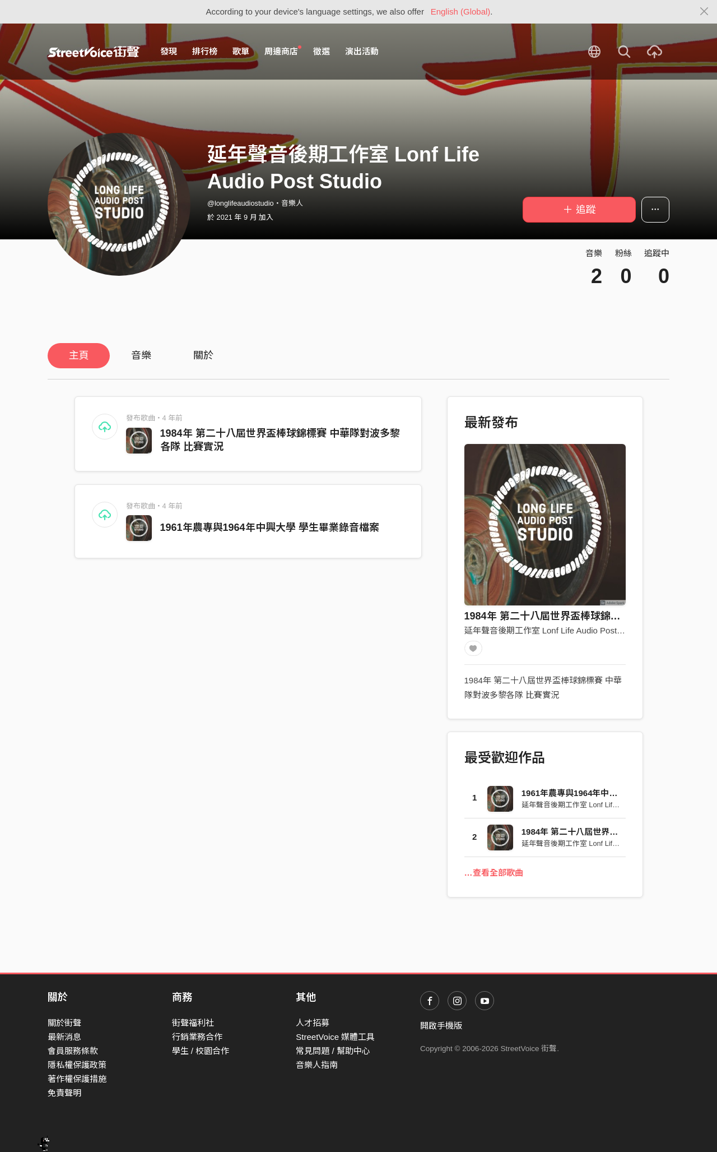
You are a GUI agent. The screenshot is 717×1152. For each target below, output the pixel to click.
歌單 (240, 51)
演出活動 (362, 51)
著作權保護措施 (77, 1079)
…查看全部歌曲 (493, 876)
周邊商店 (282, 51)
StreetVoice (94, 51)
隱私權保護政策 (77, 1065)
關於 (203, 355)
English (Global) (461, 11)
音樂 (141, 355)
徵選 (321, 51)
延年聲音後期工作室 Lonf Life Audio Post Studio (553, 630)
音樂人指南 (317, 1065)
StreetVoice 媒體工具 (335, 1037)
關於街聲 (64, 1023)
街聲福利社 (193, 1023)
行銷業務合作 (197, 1037)
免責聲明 (64, 1093)
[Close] (704, 11)
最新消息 (64, 1037)
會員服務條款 (73, 1051)
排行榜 (204, 51)
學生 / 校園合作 (201, 1051)
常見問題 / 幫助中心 (333, 1051)
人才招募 (312, 1023)
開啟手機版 (441, 1025)
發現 (168, 51)
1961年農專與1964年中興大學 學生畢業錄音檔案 (269, 527)
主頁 (79, 355)
